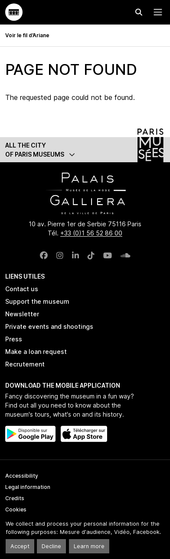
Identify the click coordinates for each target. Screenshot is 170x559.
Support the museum (37, 301)
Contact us (21, 288)
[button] (85, 149)
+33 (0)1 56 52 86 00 (91, 233)
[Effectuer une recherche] (138, 12)
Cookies (15, 509)
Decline (51, 546)
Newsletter (22, 314)
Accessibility (21, 475)
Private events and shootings (49, 326)
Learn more (89, 546)
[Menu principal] (156, 12)
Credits (14, 498)
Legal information (27, 487)
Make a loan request (36, 351)
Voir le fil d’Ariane (27, 35)
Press (13, 339)
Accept (19, 546)
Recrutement (25, 364)
